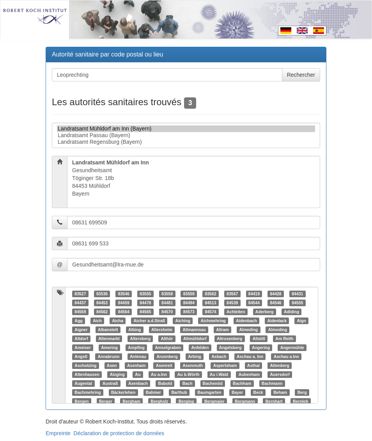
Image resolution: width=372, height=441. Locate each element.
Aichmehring (213, 320)
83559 (189, 293)
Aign (301, 320)
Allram (222, 329)
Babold (165, 383)
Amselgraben (168, 347)
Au (137, 374)
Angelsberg (230, 347)
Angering (261, 347)
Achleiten (236, 311)
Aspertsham (225, 365)
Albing (134, 329)
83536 (102, 293)
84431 (297, 293)
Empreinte (58, 433)
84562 (102, 311)
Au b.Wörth (188, 374)
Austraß (110, 383)
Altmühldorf (195, 338)
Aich (97, 320)
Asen (112, 365)
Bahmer (153, 392)
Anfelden (200, 347)
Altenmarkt (109, 338)
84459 (123, 302)
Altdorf (81, 338)
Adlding (291, 311)
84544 (254, 302)
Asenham (136, 365)
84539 (232, 302)
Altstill (259, 338)
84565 (145, 311)
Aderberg (264, 311)
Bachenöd (213, 383)
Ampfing (136, 347)
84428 (275, 293)
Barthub (179, 392)
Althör (167, 338)
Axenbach (138, 383)
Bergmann (245, 401)
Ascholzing (85, 365)
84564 (123, 311)
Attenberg (279, 365)
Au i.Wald (219, 374)
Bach (187, 383)
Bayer (237, 392)
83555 (145, 293)
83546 (123, 293)
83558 (167, 293)
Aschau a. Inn (250, 356)
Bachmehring (87, 392)
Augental (83, 383)
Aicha (117, 320)
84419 (254, 293)
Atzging (117, 374)
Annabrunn (108, 356)
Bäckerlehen (123, 392)
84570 (167, 311)
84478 (145, 302)
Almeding (248, 329)
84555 (297, 302)
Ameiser (82, 347)
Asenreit (164, 365)
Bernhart (274, 401)
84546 (275, 302)
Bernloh (300, 401)
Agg (78, 320)
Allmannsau (194, 329)
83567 (232, 293)
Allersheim (161, 329)
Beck (258, 392)
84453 (102, 302)
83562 (210, 293)
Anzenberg (166, 356)
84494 (189, 302)
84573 (189, 311)
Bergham (131, 401)
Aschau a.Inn (286, 356)
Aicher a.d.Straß (149, 320)
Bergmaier (214, 401)
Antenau (138, 356)
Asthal (253, 365)
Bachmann (272, 383)
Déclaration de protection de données (119, 433)
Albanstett (108, 329)
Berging (186, 401)
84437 (80, 302)
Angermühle (292, 347)
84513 (210, 302)
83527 (80, 293)
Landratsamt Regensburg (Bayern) (186, 142)
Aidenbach (246, 320)
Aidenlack (277, 320)
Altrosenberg (229, 338)
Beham (280, 392)
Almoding (277, 329)
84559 (80, 311)
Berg (302, 392)
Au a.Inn (159, 374)
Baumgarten (209, 392)
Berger (105, 401)
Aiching (183, 320)
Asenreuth (192, 365)
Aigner (80, 329)
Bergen (81, 401)
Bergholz (159, 401)
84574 (210, 311)
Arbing (194, 356)
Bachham (242, 383)
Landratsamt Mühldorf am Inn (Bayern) (186, 128)
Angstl (80, 356)
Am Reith (284, 338)
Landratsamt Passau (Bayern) (186, 135)
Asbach (218, 356)
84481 (167, 302)
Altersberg (140, 338)
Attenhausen (86, 374)
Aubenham (249, 374)
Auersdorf (280, 374)
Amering (109, 347)
